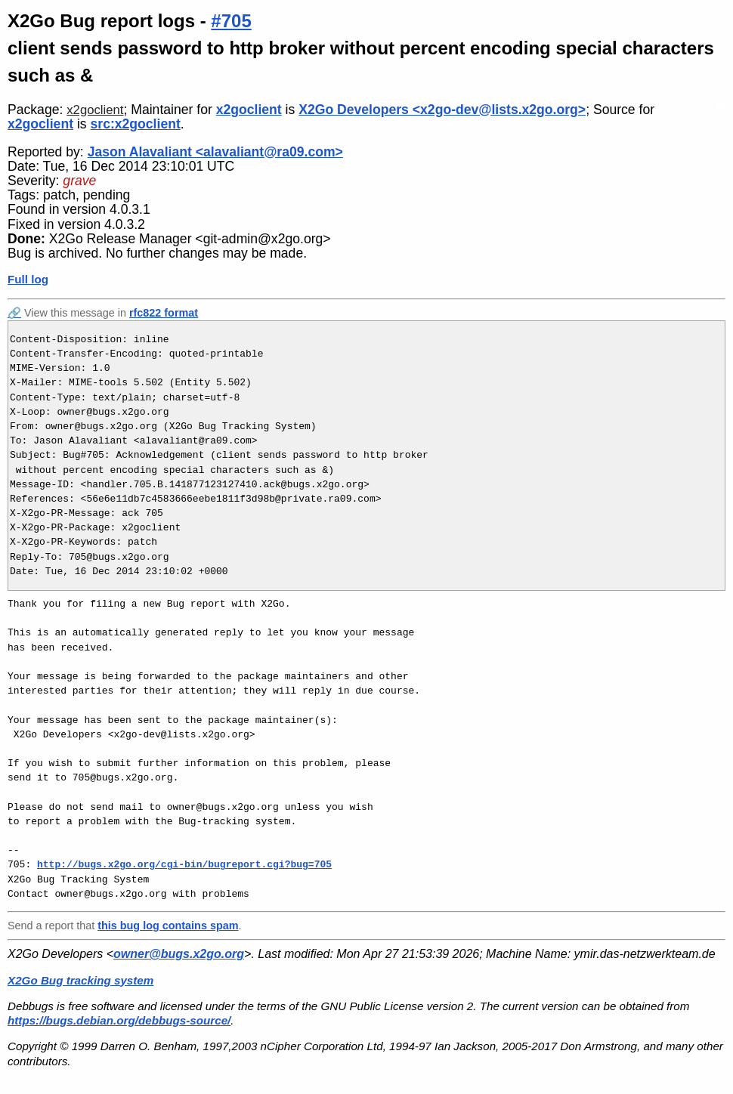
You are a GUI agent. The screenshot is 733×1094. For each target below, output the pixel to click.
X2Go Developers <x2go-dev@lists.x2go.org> (442, 109)
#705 (231, 21)
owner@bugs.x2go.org (178, 953)
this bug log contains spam (167, 925)
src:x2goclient (136, 123)
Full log (28, 279)
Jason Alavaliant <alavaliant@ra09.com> (215, 151)
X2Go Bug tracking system (80, 980)
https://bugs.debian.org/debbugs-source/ (119, 1020)
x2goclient (94, 110)
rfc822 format (163, 313)
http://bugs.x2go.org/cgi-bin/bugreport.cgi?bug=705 (184, 864)
